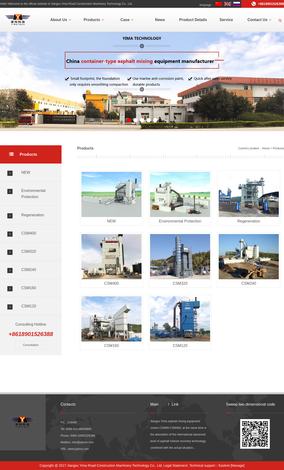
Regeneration (32, 215)
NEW (25, 172)
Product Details (193, 20)
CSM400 (28, 233)
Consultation (31, 345)
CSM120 (28, 306)
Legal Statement (176, 465)
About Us (60, 20)
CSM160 (28, 288)
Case (126, 20)
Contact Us (259, 20)
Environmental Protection (33, 194)
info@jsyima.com (83, 442)
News (160, 20)
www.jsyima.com (78, 449)
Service (226, 20)
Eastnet (224, 465)
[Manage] (237, 465)
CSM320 (28, 251)
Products (94, 20)
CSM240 (28, 270)
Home (266, 148)
